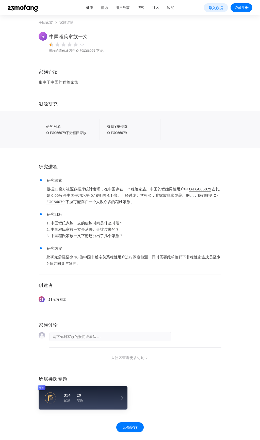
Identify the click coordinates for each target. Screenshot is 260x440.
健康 (89, 7)
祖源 (104, 7)
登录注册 (241, 7)
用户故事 (123, 7)
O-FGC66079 (85, 50)
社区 (155, 7)
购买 (170, 7)
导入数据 (216, 7)
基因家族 (46, 22)
